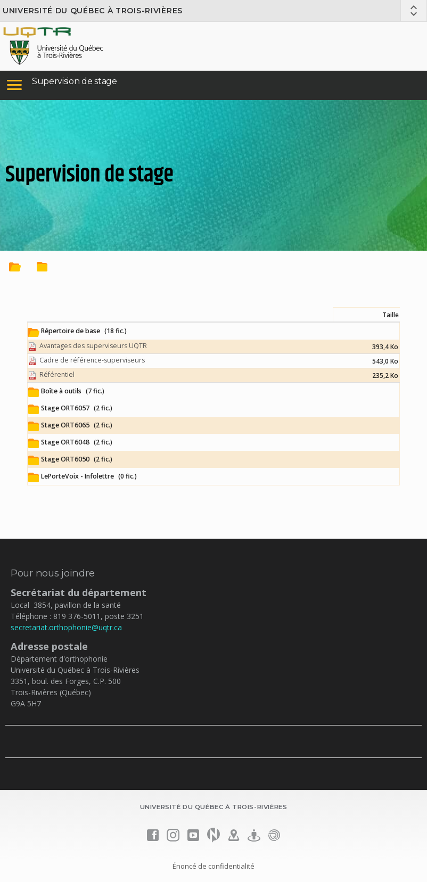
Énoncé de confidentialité (213, 866)
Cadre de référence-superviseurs (92, 360)
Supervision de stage (74, 81)
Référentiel (57, 374)
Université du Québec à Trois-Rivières (93, 10)
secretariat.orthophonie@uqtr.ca (66, 627)
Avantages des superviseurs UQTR (93, 345)
